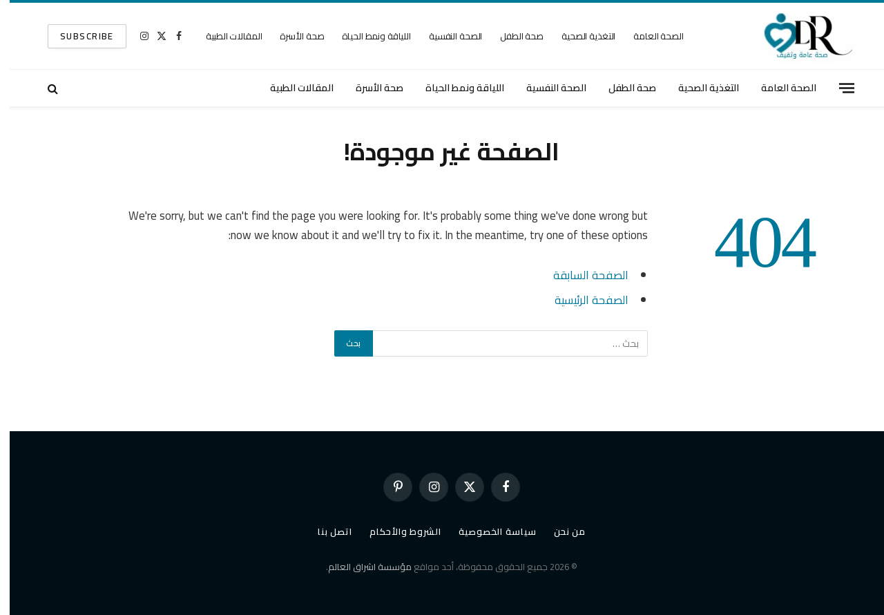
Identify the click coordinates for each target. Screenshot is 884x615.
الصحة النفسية (445, 36)
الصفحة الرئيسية (582, 299)
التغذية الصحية (579, 36)
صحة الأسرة (292, 36)
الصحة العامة (648, 36)
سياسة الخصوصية (488, 531)
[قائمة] (837, 88)
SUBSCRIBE (77, 36)
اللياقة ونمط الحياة (366, 36)
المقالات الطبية (224, 36)
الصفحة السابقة (581, 274)
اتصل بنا (325, 531)
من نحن (560, 531)
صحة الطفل (512, 36)
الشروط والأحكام (396, 531)
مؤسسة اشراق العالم (360, 566)
